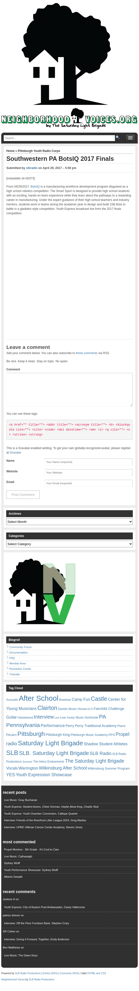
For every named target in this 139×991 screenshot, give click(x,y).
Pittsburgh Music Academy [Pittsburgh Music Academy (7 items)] (89, 741)
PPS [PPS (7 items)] (112, 741)
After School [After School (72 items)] (38, 704)
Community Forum (20, 653)
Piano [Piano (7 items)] (121, 732)
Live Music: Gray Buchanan (20, 805)
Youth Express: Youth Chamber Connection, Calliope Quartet (40, 819)
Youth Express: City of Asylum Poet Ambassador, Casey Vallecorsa (44, 913)
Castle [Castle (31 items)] (99, 704)
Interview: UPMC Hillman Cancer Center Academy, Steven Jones (43, 833)
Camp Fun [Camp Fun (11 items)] (81, 705)
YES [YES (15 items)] (10, 780)
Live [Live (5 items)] (56, 723)
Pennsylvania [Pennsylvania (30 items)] (23, 731)
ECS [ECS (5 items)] (90, 714)
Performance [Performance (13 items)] (53, 731)
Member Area (17, 669)
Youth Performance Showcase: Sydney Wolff (31, 875)
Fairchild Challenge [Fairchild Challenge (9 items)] (109, 715)
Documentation (18, 658)
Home (11, 151)
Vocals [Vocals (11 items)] (12, 774)
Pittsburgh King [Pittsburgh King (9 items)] (58, 741)
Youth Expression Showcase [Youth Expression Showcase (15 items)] (44, 780)
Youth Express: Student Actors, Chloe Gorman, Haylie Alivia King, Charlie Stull (51, 812)
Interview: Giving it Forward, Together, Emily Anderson (36, 945)
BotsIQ (35, 186)
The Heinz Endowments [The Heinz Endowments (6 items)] (48, 767)
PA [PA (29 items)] (102, 722)
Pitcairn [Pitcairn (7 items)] (11, 741)
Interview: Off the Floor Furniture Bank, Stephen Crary (36, 929)
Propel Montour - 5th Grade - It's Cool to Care (31, 855)
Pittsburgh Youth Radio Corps (39, 151)
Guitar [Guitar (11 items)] (11, 723)
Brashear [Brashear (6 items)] (65, 705)
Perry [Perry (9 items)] (70, 732)
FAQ (12, 663)
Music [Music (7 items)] (80, 723)
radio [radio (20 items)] (11, 749)
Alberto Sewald (13, 882)
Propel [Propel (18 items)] (122, 740)
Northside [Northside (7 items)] (91, 723)
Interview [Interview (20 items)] (44, 722)
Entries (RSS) (50, 979)
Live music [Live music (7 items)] (67, 723)
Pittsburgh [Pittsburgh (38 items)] (31, 739)
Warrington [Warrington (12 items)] (28, 774)
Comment (13, 369)
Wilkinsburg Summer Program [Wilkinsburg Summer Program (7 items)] (109, 774)
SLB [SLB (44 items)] (12, 758)
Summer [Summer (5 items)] (27, 767)
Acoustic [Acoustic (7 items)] (12, 705)
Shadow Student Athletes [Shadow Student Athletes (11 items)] (106, 750)
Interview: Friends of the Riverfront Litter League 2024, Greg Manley (45, 826)
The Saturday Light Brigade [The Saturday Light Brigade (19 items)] (94, 767)
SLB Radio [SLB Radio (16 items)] (100, 759)
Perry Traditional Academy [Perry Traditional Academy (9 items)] (96, 732)
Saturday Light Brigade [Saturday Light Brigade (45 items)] (50, 749)
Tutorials (14, 680)
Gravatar (15, 458)
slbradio (32, 168)
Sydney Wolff (12, 869)
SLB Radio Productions (28, 979)
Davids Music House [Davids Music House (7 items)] (72, 715)
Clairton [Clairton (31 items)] (47, 714)
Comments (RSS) (69, 979)
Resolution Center (20, 674)
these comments (86, 353)
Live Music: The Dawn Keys (21, 961)
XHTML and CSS (96, 979)
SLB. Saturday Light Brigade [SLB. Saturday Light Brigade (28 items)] (54, 759)
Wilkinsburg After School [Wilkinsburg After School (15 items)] (63, 774)
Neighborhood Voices (13, 985)
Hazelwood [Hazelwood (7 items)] (25, 723)
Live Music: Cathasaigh (18, 862)
